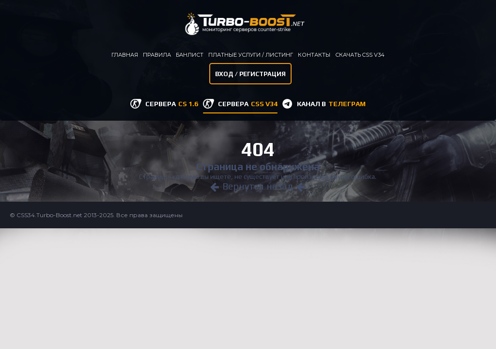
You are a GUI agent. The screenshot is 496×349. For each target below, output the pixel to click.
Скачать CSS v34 (360, 54)
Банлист (189, 54)
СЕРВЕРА (171, 104)
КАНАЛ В (331, 104)
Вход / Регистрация (250, 74)
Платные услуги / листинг (250, 54)
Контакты (314, 54)
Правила (157, 54)
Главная (124, 54)
